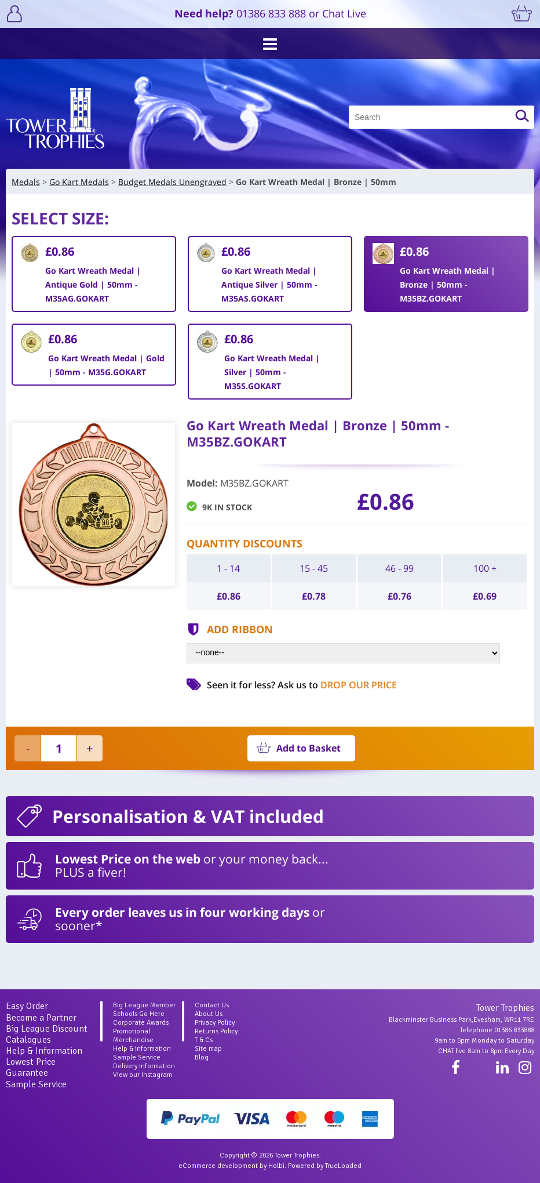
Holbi (276, 1166)
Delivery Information (144, 1066)
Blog (202, 1057)
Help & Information (44, 1051)
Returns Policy (216, 1031)
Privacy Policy (215, 1022)
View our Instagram (142, 1074)
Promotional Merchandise (133, 1035)
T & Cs (204, 1040)
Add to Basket (308, 748)
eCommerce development (218, 1166)
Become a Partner (41, 1018)
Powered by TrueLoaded (325, 1166)
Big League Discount (46, 1029)
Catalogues (28, 1040)
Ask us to (337, 684)
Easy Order (27, 1006)
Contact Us (212, 1005)
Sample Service (36, 1084)
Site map (208, 1048)
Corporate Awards (141, 1022)
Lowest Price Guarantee (31, 1067)
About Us (208, 1014)
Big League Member (144, 1005)
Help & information (142, 1048)
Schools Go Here (139, 1014)
